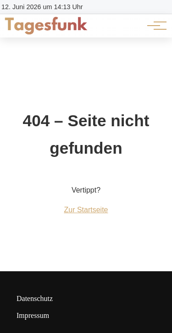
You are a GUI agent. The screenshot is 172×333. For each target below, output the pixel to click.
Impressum (33, 315)
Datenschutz (35, 298)
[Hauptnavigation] (154, 25)
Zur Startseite (86, 210)
